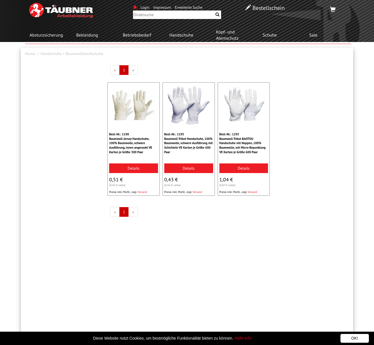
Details (134, 168)
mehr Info (242, 338)
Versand (142, 192)
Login (146, 7)
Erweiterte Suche (189, 7)
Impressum (162, 7)
